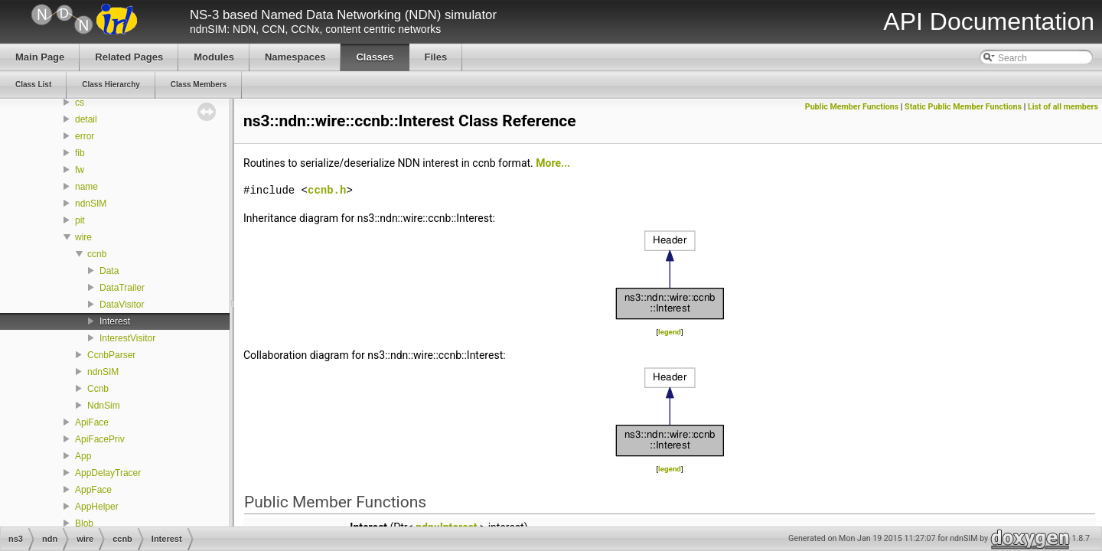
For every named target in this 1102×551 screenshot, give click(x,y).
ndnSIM (90, 203)
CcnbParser (111, 355)
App (83, 456)
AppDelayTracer (108, 473)
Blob (84, 523)
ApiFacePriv (100, 439)
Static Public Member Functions (963, 107)
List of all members (1063, 107)
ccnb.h (327, 190)
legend (669, 332)
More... (553, 163)
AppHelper (97, 506)
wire (83, 237)
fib (80, 153)
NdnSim (103, 405)
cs (79, 102)
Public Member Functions (851, 107)
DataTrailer (122, 287)
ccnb (96, 254)
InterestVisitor (127, 338)
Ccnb (98, 388)
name (86, 186)
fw (79, 170)
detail (86, 119)
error (84, 136)
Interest (114, 321)
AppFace (93, 489)
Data (109, 271)
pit (80, 220)
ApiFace (92, 422)
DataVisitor (121, 304)
